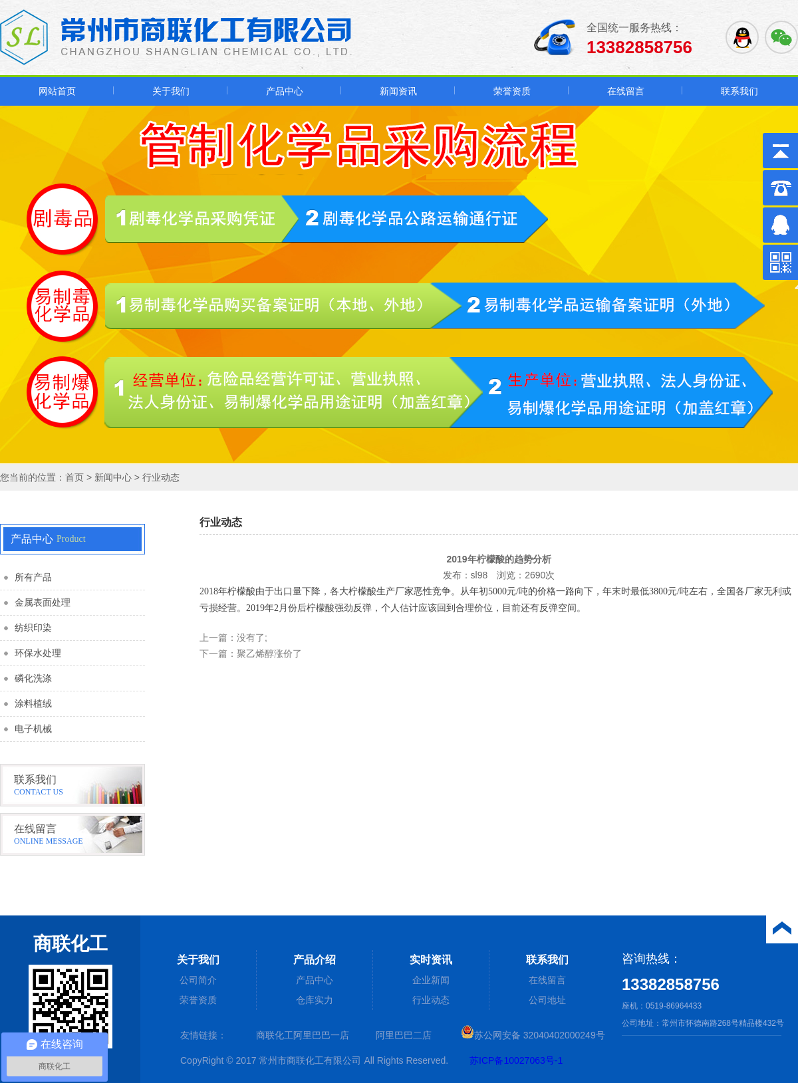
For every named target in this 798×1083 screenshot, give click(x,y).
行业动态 (161, 477)
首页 (74, 477)
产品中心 (284, 91)
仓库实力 (314, 1000)
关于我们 (171, 91)
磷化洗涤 (33, 678)
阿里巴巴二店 (404, 1035)
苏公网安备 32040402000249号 (533, 1035)
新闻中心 (113, 477)
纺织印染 (33, 628)
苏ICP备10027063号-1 (516, 1060)
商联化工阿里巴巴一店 (302, 1035)
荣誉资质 (512, 91)
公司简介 (198, 980)
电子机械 (33, 729)
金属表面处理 (42, 603)
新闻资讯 (398, 91)
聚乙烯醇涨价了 (269, 653)
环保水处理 (38, 653)
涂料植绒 (33, 704)
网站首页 (57, 91)
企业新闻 (431, 980)
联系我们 (739, 91)
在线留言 (625, 91)
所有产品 (33, 577)
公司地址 (547, 1000)
